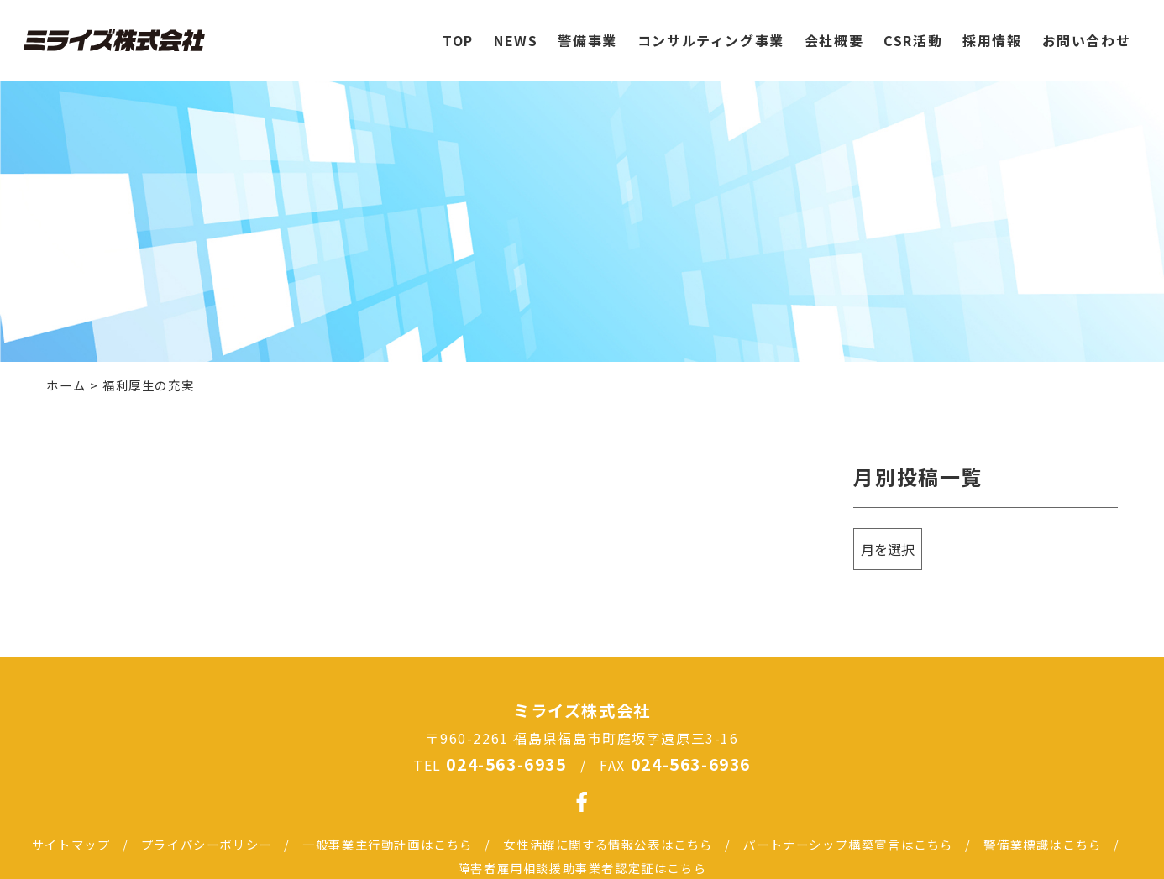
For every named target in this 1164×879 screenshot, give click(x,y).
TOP (458, 32)
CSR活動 (912, 32)
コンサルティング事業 (710, 32)
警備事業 (587, 32)
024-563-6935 (506, 764)
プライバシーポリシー (206, 844)
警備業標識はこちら (1042, 844)
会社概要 (834, 32)
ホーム (66, 385)
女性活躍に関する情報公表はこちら (608, 844)
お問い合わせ (1086, 32)
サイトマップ (71, 844)
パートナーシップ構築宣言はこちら (848, 844)
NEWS (515, 32)
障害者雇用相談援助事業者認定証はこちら (582, 867)
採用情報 (991, 32)
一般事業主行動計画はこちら (387, 844)
